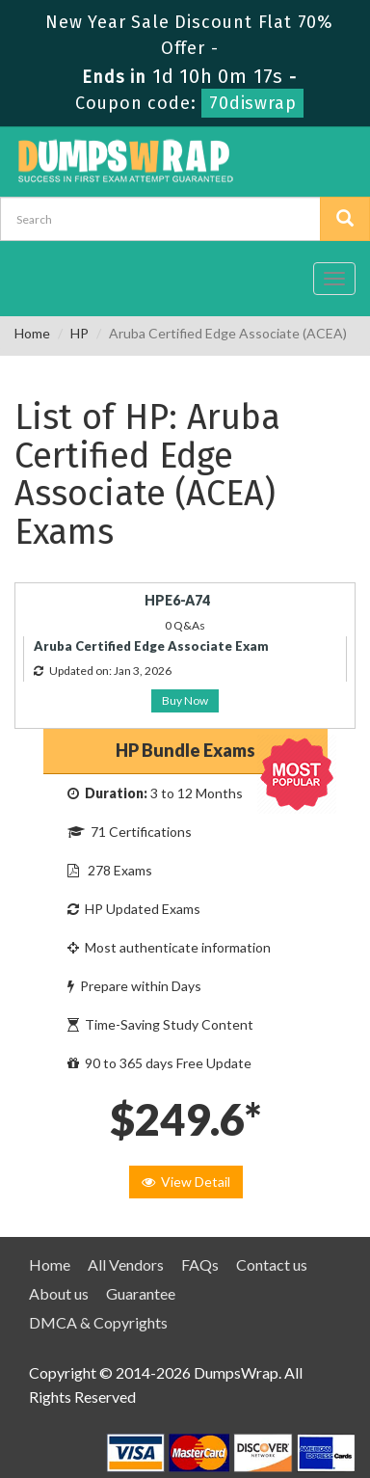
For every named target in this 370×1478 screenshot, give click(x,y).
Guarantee (140, 1293)
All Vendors (126, 1264)
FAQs (200, 1264)
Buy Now (185, 700)
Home (32, 333)
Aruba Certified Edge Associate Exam (151, 646)
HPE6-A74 (177, 600)
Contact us (271, 1264)
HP (79, 333)
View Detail (186, 1181)
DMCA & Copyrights (98, 1322)
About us (59, 1293)
